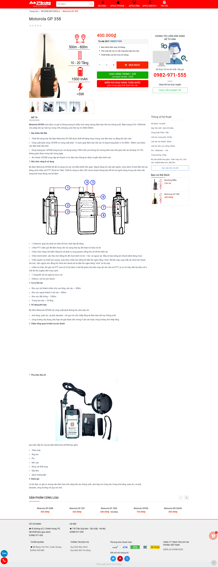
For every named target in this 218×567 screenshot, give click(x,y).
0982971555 (116, 41)
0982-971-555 (170, 75)
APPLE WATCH (150, 6)
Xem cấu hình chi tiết (170, 168)
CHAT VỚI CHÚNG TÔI (170, 90)
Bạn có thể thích (160, 174)
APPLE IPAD (134, 6)
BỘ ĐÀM (103, 6)
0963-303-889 (37, 550)
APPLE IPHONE (118, 6)
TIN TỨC (164, 6)
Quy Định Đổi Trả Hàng (80, 550)
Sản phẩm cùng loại (44, 497)
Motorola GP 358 (171, 194)
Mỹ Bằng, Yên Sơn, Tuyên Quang (45, 547)
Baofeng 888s (170, 180)
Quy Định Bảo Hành (79, 547)
